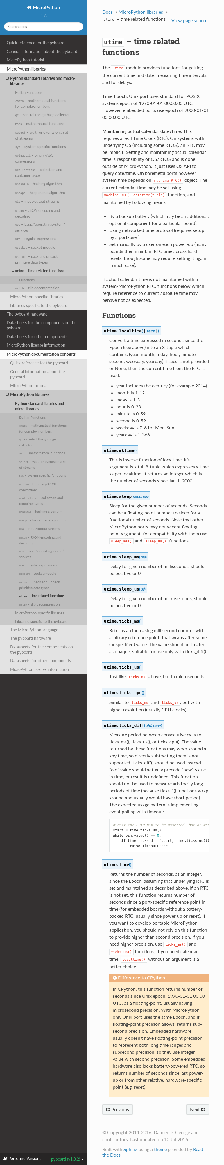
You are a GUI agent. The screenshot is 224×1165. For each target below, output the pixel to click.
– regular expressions (35, 238)
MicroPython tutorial (25, 59)
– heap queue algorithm (40, 192)
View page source (189, 20)
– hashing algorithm (38, 183)
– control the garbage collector (42, 114)
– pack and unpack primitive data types (36, 259)
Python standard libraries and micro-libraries (40, 81)
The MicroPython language (34, 629)
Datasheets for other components (37, 336)
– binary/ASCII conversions (35, 158)
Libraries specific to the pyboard (38, 305)
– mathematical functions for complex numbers (40, 103)
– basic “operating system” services (40, 227)
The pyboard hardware (27, 313)
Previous (117, 1109)
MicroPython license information (36, 345)
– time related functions (38, 270)
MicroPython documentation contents (39, 354)
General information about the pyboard (42, 51)
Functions (27, 280)
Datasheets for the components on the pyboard (41, 325)
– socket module (35, 247)
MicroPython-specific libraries (36, 296)
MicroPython (46, 7)
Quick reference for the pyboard (35, 42)
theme (160, 1149)
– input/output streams (37, 201)
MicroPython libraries (24, 69)
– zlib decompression (37, 287)
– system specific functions (40, 146)
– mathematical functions (39, 123)
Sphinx (130, 1149)
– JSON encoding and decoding (37, 213)
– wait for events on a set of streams (41, 135)
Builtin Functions (28, 92)
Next (197, 1109)
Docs (107, 12)
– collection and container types (38, 172)
